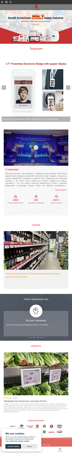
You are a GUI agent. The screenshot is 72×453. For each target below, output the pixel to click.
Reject (29, 446)
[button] (34, 40)
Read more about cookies (20, 441)
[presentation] (5, 87)
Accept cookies (13, 446)
